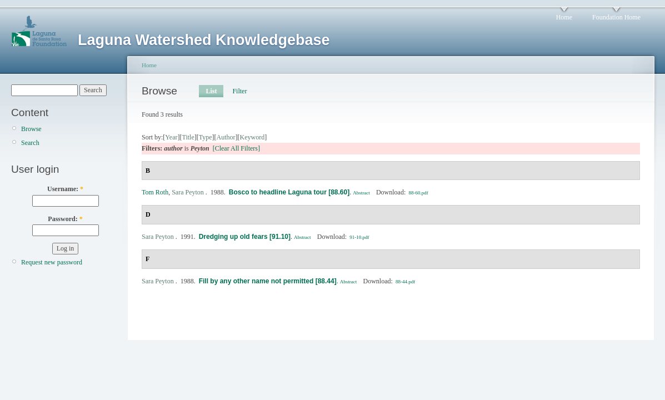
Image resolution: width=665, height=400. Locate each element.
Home (564, 17)
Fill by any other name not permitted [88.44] (268, 281)
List (211, 91)
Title (188, 137)
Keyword (252, 137)
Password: (65, 219)
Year (171, 137)
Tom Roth (155, 192)
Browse (31, 129)
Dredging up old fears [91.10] (245, 237)
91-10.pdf (359, 237)
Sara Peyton (188, 192)
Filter (239, 91)
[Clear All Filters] (236, 148)
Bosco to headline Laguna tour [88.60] (289, 192)
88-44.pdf (405, 281)
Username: (65, 189)
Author (226, 137)
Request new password (51, 262)
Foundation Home (616, 17)
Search (30, 143)
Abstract (361, 193)
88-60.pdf (418, 193)
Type (205, 137)
